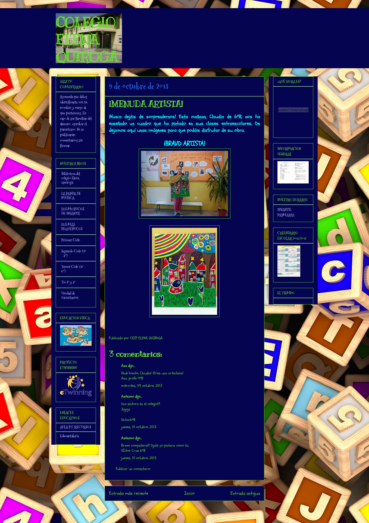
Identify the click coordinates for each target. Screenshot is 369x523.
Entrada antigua (245, 493)
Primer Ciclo (70, 240)
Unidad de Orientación (70, 295)
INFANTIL (284, 209)
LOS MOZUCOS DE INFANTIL (72, 211)
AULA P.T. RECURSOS (75, 427)
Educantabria (69, 436)
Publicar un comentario (133, 468)
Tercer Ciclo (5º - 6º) (73, 269)
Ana (124, 365)
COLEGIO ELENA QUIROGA (87, 39)
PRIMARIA (285, 215)
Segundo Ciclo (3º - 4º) (73, 253)
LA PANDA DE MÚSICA (71, 196)
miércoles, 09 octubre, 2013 (141, 385)
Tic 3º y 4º (68, 282)
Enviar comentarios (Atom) (195, 507)
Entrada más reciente (128, 493)
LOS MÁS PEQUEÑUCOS (72, 227)
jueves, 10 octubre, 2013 (138, 426)
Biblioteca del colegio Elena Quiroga (70, 178)
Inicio (189, 493)
